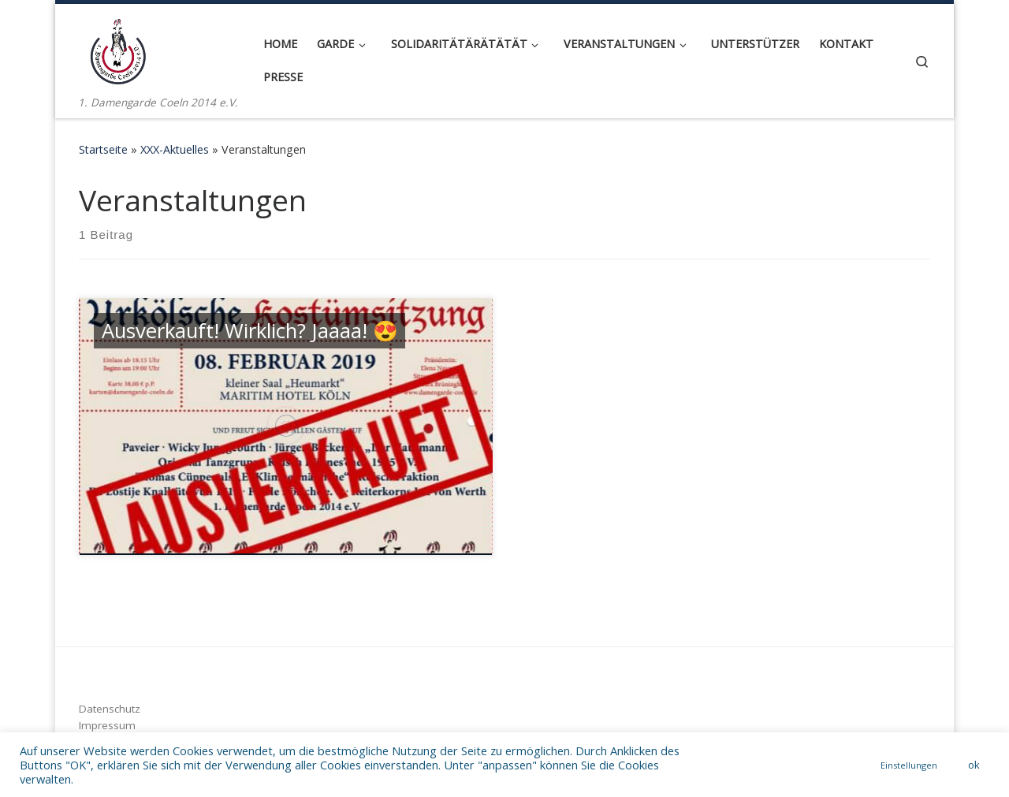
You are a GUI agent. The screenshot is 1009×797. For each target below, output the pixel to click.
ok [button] (974, 765)
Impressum (107, 725)
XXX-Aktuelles (174, 149)
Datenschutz (109, 709)
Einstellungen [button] (909, 765)
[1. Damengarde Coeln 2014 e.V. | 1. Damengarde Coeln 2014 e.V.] (118, 48)
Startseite (103, 149)
